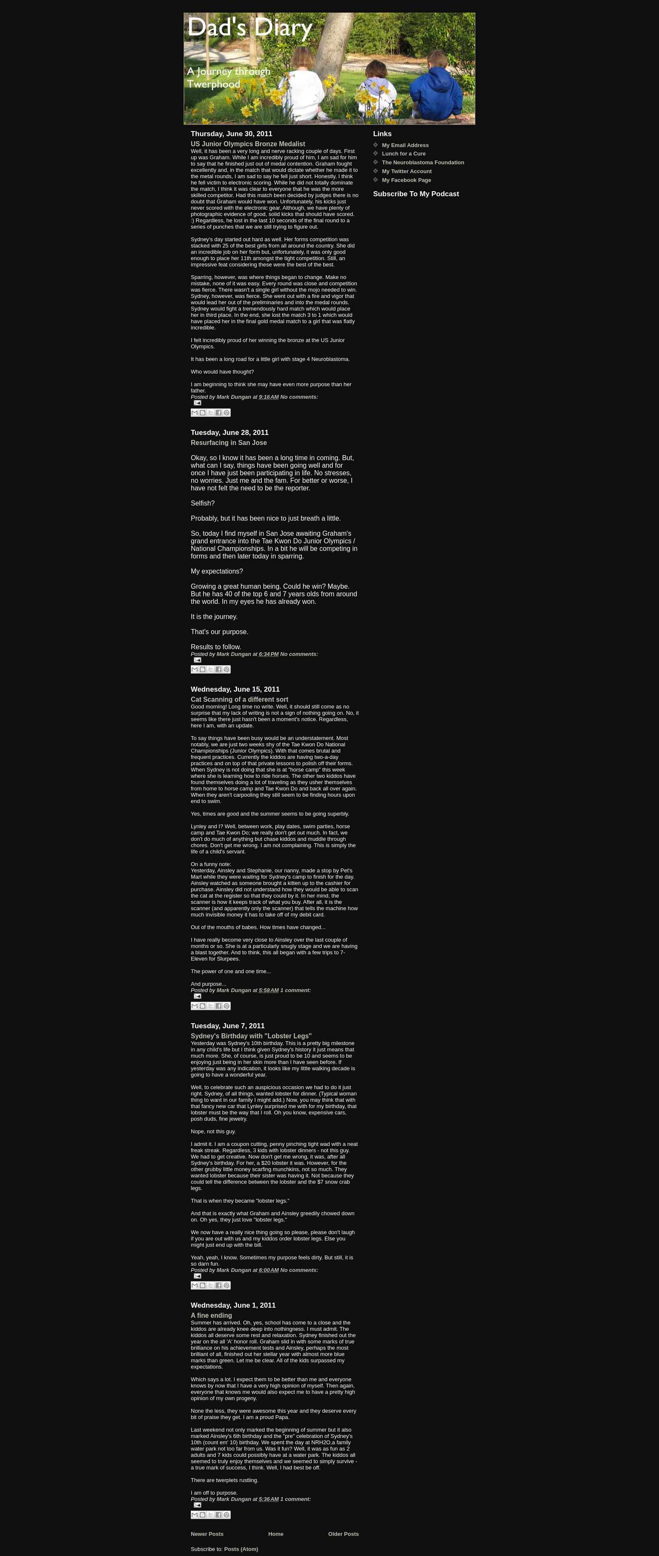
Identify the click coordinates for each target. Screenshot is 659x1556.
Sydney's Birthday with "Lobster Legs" (251, 1036)
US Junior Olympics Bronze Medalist (248, 143)
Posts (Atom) (241, 1549)
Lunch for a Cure (404, 153)
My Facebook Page (406, 180)
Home (275, 1534)
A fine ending (211, 1315)
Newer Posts (207, 1534)
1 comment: (295, 990)
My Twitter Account (407, 171)
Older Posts (343, 1534)
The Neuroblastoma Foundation (423, 162)
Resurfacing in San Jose (229, 442)
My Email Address (405, 145)
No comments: (299, 397)
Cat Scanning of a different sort (239, 699)
